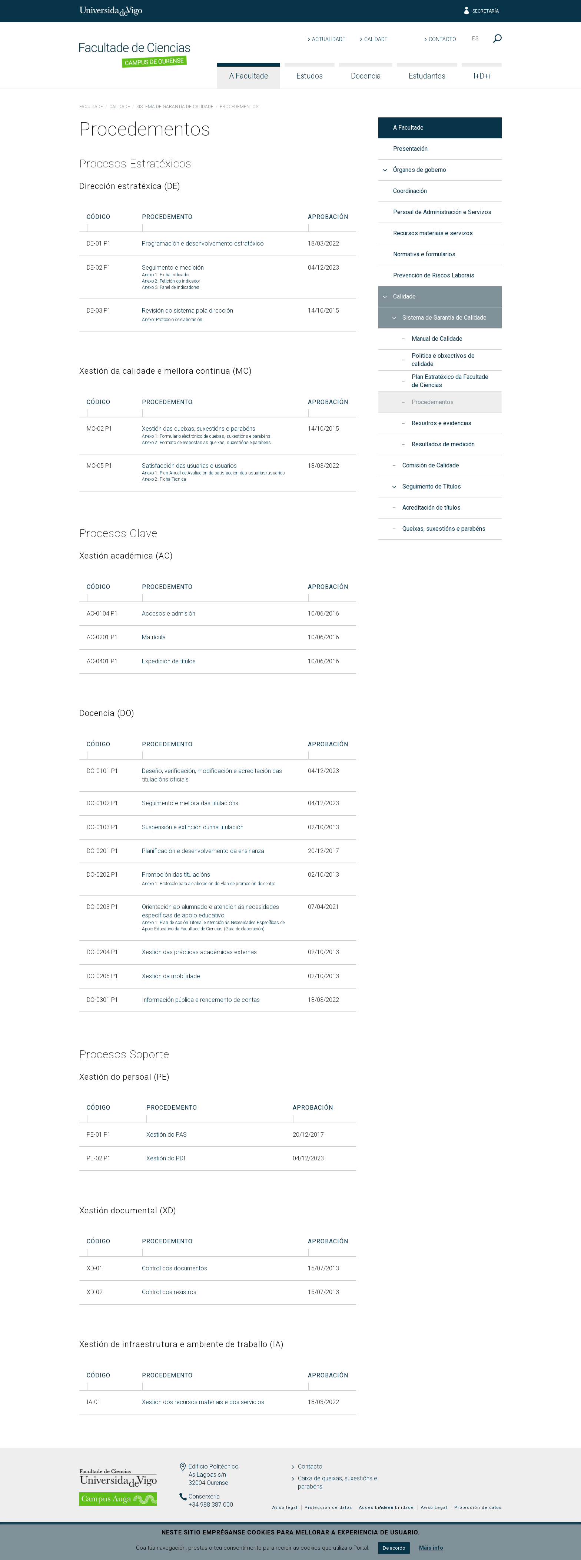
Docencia (366, 75)
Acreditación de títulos (431, 507)
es (475, 38)
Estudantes (427, 75)
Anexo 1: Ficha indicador (166, 274)
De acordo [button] (394, 1548)
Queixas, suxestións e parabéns (443, 528)
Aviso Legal (434, 1507)
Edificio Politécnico (214, 1466)
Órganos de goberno (419, 169)
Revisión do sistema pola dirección (187, 310)
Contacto (442, 39)
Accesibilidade (396, 1507)
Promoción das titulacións (176, 874)
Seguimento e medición (173, 267)
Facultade (91, 106)
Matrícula (154, 637)
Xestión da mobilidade (171, 976)
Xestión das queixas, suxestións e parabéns (198, 428)
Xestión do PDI (165, 1158)
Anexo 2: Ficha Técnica (164, 479)
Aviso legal (285, 1507)
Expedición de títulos (169, 661)
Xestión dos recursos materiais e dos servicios (203, 1402)
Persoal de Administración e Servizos (442, 212)
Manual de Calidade (437, 338)
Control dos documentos (174, 1268)
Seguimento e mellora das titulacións (190, 803)
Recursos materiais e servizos (433, 233)
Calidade (376, 39)
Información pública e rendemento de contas (201, 999)
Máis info (431, 1547)
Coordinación (410, 190)
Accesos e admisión (168, 613)
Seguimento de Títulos (431, 486)
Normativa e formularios (424, 254)
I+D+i (482, 75)
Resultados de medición (443, 444)
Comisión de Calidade (430, 465)
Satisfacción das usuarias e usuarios (189, 465)
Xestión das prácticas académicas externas (199, 952)
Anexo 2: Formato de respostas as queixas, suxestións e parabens (206, 442)
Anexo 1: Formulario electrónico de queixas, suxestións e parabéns (206, 436)
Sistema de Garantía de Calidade (174, 106)
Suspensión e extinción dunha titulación (192, 827)
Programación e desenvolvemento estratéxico (203, 243)
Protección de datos (478, 1507)
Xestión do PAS (166, 1134)
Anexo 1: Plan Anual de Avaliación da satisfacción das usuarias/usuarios (213, 473)
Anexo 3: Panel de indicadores (170, 287)
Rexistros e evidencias (441, 423)
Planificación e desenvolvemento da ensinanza (203, 850)
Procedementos (433, 402)
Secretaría (481, 11)
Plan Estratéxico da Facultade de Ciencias (450, 381)
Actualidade (328, 39)
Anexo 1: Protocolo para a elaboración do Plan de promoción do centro (208, 883)
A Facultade (248, 75)
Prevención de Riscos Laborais (433, 275)
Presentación (410, 148)
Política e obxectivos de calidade (443, 359)
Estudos (309, 75)
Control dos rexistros (169, 1292)
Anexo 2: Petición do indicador (171, 281)
